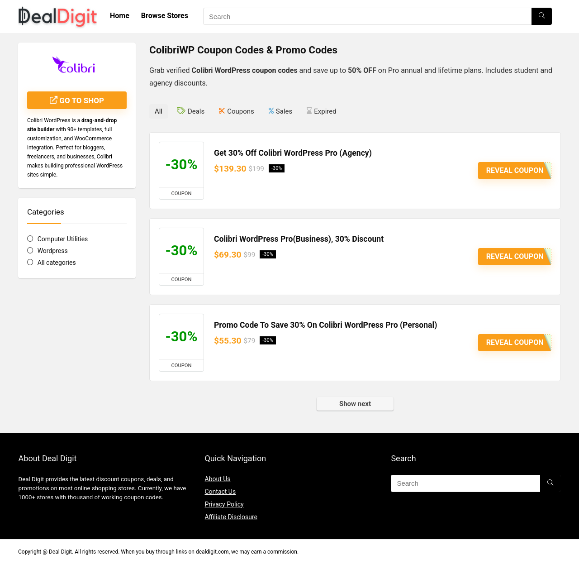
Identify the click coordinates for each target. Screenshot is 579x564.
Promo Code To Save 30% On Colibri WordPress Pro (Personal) (325, 325)
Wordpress (53, 250)
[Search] (542, 16)
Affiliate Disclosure (230, 517)
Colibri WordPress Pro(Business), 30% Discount (299, 239)
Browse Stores (164, 15)
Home (119, 15)
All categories (57, 262)
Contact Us (220, 491)
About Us (217, 479)
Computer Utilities (63, 239)
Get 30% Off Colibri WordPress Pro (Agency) (293, 153)
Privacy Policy (223, 504)
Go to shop (77, 100)
